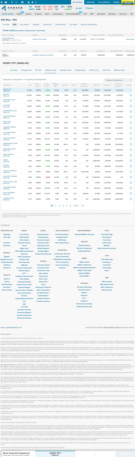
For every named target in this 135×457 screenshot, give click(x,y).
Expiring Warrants (84, 251)
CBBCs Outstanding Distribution (84, 267)
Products (7, 243)
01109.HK (6, 101)
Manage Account (7, 259)
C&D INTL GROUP (9, 138)
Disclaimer (7, 287)
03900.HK (6, 145)
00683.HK (6, 91)
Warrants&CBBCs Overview (84, 234)
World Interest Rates (24, 318)
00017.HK (6, 150)
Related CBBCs (43, 251)
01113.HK (6, 107)
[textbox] (114, 8)
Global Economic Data (84, 306)
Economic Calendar (24, 310)
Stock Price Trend (43, 270)
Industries (24, 254)
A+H (24, 301)
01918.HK (6, 161)
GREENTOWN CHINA (10, 143)
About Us (7, 279)
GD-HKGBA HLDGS (9, 187)
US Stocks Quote (84, 290)
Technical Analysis (43, 240)
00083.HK (6, 123)
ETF (24, 273)
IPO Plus (24, 296)
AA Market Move (43, 293)
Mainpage (7, 234)
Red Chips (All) (24, 262)
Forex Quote (107, 237)
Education (6, 245)
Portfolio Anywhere (43, 301)
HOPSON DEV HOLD (10, 182)
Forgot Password (7, 262)
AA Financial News (62, 234)
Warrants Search (84, 245)
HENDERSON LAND (10, 111)
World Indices (24, 237)
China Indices (24, 240)
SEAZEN (6, 165)
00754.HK (6, 183)
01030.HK (6, 167)
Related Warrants (43, 248)
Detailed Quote (43, 237)
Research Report (24, 287)
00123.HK (6, 172)
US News (84, 301)
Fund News (107, 265)
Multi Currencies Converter (107, 248)
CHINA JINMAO (8, 154)
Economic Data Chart (24, 315)
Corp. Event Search (24, 293)
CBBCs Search (84, 262)
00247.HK (6, 134)
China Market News (62, 243)
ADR (24, 304)
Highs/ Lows (24, 248)
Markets (107, 245)
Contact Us (7, 268)
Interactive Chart (43, 243)
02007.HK (6, 178)
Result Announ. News (24, 284)
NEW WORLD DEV (9, 149)
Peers (43, 284)
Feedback (7, 265)
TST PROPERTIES (9, 132)
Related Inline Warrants (43, 254)
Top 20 (24, 245)
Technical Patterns (43, 298)
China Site (6, 237)
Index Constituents (24, 257)
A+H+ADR (24, 307)
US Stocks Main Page (84, 287)
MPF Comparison (107, 287)
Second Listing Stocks (24, 268)
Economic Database (24, 312)
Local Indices (24, 234)
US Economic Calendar (84, 304)
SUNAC (5, 160)
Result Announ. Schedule (24, 290)
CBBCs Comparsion (84, 265)
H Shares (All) (24, 259)
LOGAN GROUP (8, 198)
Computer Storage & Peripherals (43, 55)
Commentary (106, 243)
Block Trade (43, 279)
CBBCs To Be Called (84, 270)
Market (84, 292)
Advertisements (6, 284)
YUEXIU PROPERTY (10, 171)
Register (7, 256)
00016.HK (6, 96)
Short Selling (24, 279)
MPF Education (107, 290)
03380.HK (6, 200)
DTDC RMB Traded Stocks (24, 251)
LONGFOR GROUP (9, 127)
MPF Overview (107, 281)
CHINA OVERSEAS (9, 116)
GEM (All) (24, 265)
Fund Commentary (62, 262)
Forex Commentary (62, 265)
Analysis (84, 295)
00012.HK (6, 112)
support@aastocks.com (13, 327)
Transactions (43, 276)
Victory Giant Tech (8, 38)
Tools (106, 270)
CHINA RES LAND (9, 100)
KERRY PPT (7, 89)
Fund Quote (107, 262)
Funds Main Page (107, 259)
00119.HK (6, 194)
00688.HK (6, 118)
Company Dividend (24, 282)
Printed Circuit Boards (40, 39)
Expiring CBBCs (84, 273)
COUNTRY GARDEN (10, 176)
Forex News (107, 240)
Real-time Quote (43, 234)
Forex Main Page (107, 234)
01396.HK (6, 189)
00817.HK (6, 156)
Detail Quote (130, 39)
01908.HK (6, 140)
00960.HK (6, 129)
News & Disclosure (43, 290)
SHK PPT (6, 94)
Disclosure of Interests (43, 287)
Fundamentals (43, 295)
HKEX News (62, 240)
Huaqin (4, 54)
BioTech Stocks (24, 271)
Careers (7, 281)
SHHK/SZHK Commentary (62, 259)
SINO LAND (7, 121)
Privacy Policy (7, 290)
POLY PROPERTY (9, 193)
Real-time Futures (24, 243)
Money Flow (43, 282)
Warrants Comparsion (84, 248)
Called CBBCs (84, 276)
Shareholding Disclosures (24, 298)
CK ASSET (6, 105)
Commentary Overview (62, 254)
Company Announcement (24, 276)
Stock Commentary (62, 256)
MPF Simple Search (107, 284)
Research (62, 268)
